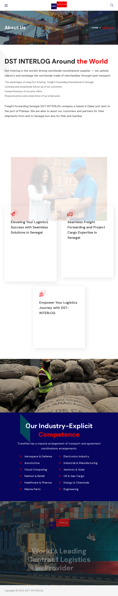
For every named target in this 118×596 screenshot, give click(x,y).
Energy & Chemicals (76, 482)
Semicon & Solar (74, 469)
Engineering (71, 489)
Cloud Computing (35, 469)
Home (95, 27)
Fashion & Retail (34, 476)
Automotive (32, 463)
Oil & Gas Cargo (74, 476)
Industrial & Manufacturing (81, 463)
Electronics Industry (76, 456)
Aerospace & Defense (38, 456)
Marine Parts (32, 489)
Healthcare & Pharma (38, 482)
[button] (111, 5)
